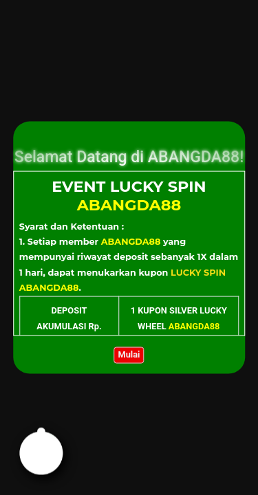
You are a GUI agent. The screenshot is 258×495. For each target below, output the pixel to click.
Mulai (129, 354)
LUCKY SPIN (198, 272)
